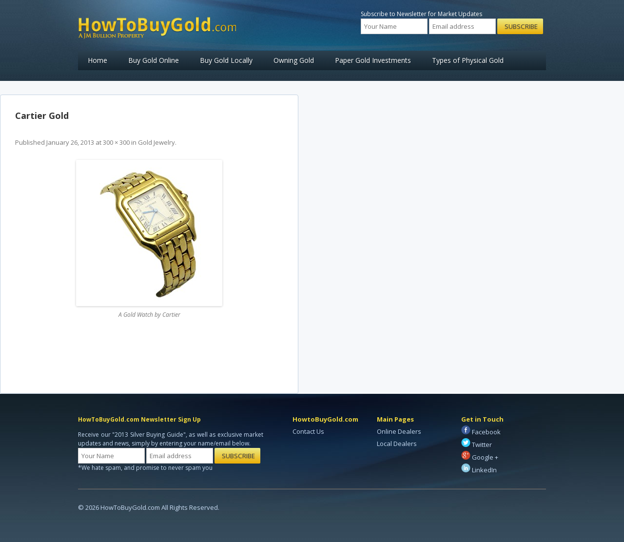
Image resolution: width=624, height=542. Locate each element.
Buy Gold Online (153, 60)
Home (97, 60)
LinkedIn (479, 469)
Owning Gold (293, 60)
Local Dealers (397, 443)
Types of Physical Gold (468, 60)
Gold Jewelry (156, 142)
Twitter (476, 444)
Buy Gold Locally (226, 60)
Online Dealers (399, 431)
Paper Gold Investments (373, 60)
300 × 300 (116, 142)
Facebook (481, 431)
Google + (479, 457)
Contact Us (308, 431)
